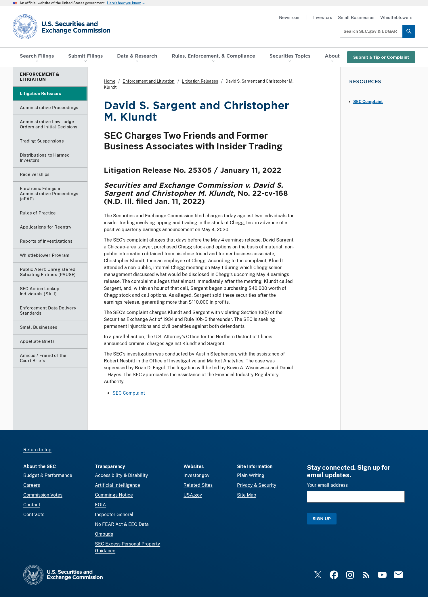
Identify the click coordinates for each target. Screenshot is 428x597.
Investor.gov (196, 475)
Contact (31, 504)
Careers (31, 485)
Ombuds (104, 534)
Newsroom (290, 17)
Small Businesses (356, 17)
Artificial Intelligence (117, 485)
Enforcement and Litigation (148, 81)
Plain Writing (250, 475)
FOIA (100, 504)
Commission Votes (42, 495)
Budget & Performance (47, 475)
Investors (322, 17)
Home (109, 81)
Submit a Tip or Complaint (381, 57)
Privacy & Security (256, 485)
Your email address (327, 485)
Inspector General (114, 514)
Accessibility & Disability (121, 475)
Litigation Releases (200, 81)
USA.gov (193, 495)
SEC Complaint (128, 393)
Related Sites (198, 485)
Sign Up (322, 518)
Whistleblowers (396, 17)
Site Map (246, 495)
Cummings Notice (114, 495)
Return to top (37, 449)
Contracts (33, 514)
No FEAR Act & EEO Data (122, 524)
